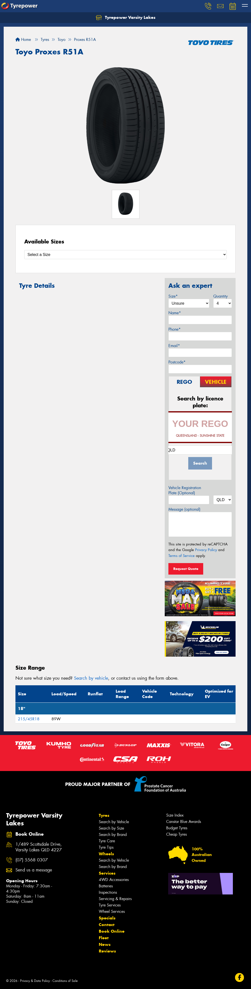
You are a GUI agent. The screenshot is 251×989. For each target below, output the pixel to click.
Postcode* (177, 362)
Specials (107, 918)
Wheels (106, 853)
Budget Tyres (176, 828)
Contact (106, 924)
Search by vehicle (91, 678)
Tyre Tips (106, 847)
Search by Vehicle (114, 821)
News (105, 944)
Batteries (106, 886)
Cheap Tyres (176, 834)
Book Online (112, 931)
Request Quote (185, 569)
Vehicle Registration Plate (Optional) (184, 490)
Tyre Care (107, 841)
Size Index (175, 815)
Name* (174, 312)
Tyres (104, 815)
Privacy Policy (206, 549)
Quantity (220, 296)
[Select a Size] (125, 254)
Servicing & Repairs (115, 898)
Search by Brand (113, 834)
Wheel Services (112, 911)
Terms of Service (181, 555)
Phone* (174, 329)
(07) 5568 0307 (31, 860)
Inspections (108, 892)
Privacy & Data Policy (35, 981)
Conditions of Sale (65, 981)
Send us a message (33, 870)
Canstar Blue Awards (183, 821)
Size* (173, 296)
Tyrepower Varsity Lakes (125, 18)
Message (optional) (184, 509)
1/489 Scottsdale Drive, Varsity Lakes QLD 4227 (38, 847)
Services (107, 873)
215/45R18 (28, 719)
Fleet (104, 938)
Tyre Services (110, 905)
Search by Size (111, 828)
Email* (174, 345)
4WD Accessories (114, 879)
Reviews (107, 951)
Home (23, 39)
